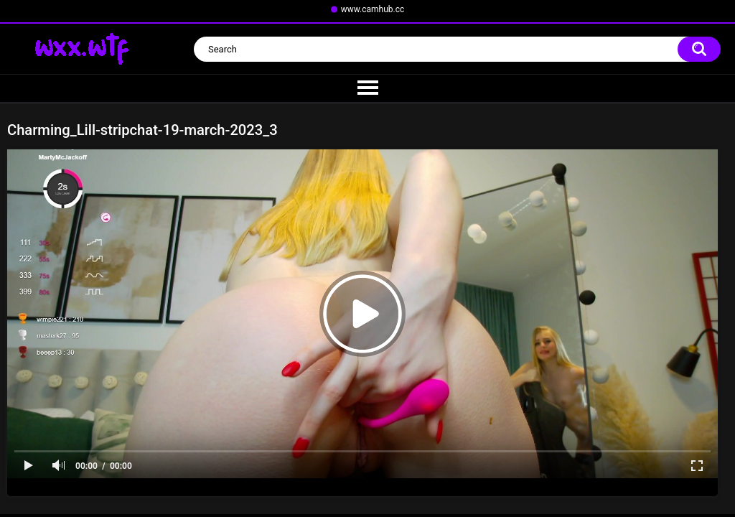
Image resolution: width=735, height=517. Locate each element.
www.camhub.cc (373, 9)
